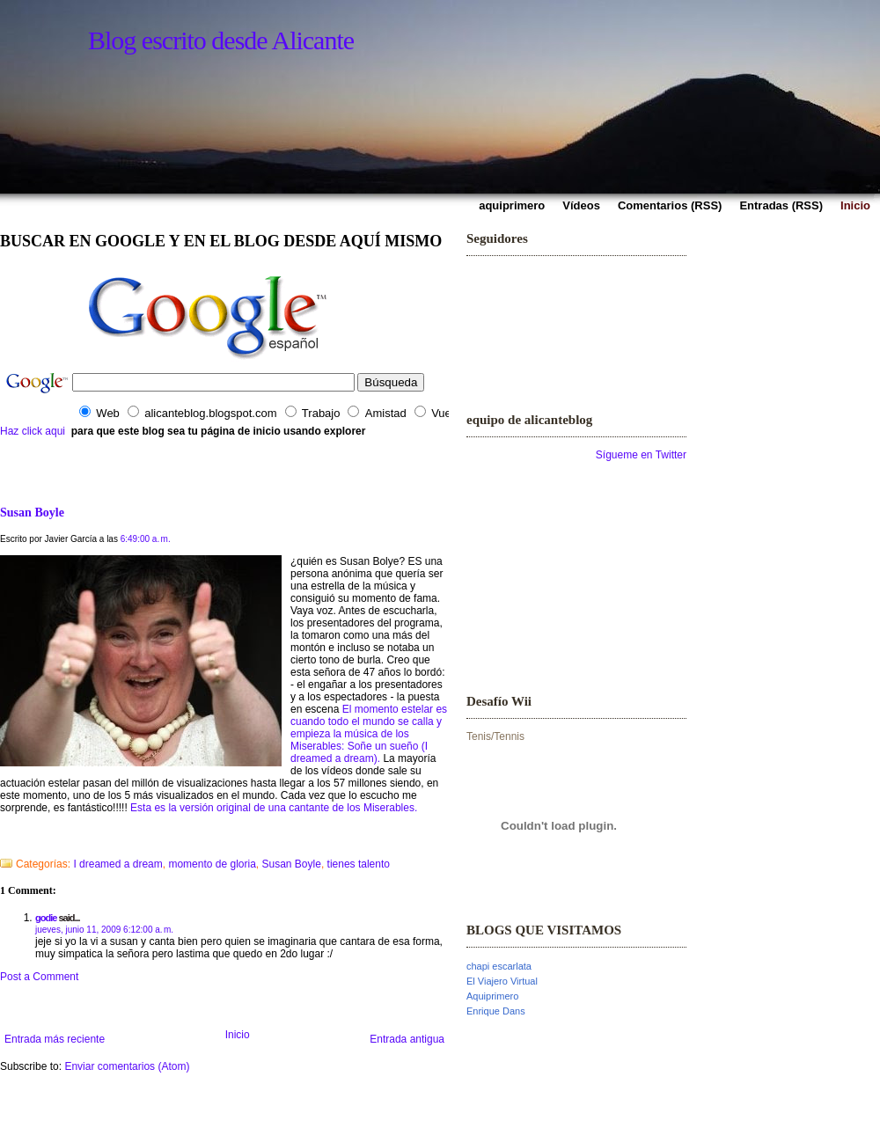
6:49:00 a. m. (146, 539)
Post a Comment (39, 977)
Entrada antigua (407, 1039)
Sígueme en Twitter (641, 455)
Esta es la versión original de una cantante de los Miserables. (273, 808)
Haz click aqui (32, 431)
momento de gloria (211, 864)
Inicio (237, 1035)
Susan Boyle (32, 512)
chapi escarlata (499, 966)
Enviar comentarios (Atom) (126, 1066)
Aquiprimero (492, 996)
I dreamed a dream (117, 864)
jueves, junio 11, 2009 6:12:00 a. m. (104, 929)
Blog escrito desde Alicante (221, 40)
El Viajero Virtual (502, 981)
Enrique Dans (495, 1011)
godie (45, 917)
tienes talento (358, 864)
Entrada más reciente (54, 1039)
